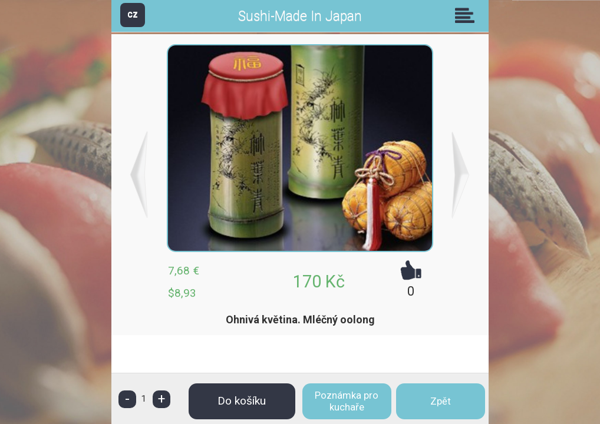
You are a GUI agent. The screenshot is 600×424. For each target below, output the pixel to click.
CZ (132, 14)
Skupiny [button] (467, 15)
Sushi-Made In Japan (300, 16)
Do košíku (241, 401)
